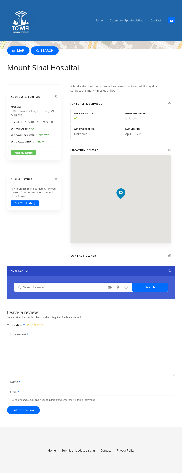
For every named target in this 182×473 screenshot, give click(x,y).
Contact (156, 20)
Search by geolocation (126, 287)
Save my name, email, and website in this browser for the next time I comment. (53, 399)
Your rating (16, 325)
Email (13, 392)
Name (14, 382)
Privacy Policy (125, 450)
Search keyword (19, 287)
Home (99, 20)
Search (150, 287)
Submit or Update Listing (126, 20)
